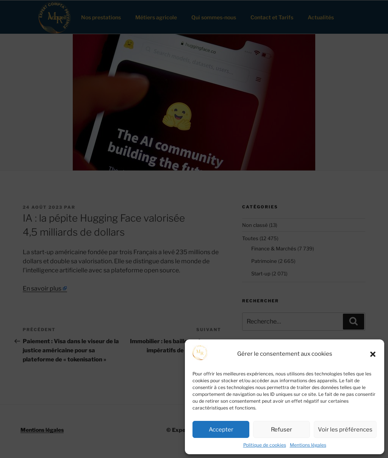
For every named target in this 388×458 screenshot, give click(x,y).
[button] (373, 354)
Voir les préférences (345, 429)
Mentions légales (308, 445)
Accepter (221, 429)
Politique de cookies (264, 445)
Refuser (281, 429)
